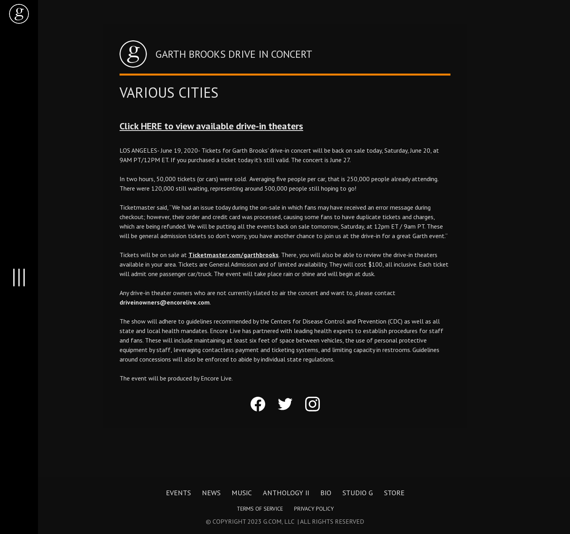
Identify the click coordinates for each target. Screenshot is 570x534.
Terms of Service (260, 508)
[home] (19, 14)
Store (394, 493)
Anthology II (286, 493)
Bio (325, 493)
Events (178, 493)
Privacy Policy (314, 508)
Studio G (357, 493)
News (211, 493)
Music (242, 493)
